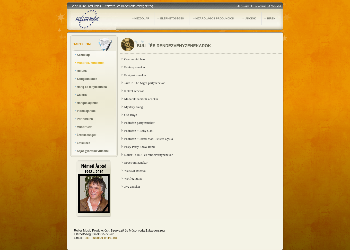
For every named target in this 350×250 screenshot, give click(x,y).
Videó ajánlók (86, 111)
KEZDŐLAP (141, 18)
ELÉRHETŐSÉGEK (172, 18)
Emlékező (83, 143)
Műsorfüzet (84, 127)
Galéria (82, 95)
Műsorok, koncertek (90, 63)
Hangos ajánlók (87, 103)
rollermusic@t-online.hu (100, 238)
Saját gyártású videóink (93, 151)
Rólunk (82, 71)
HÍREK (271, 18)
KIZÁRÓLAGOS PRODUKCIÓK (214, 18)
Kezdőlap (83, 55)
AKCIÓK (250, 18)
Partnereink (85, 119)
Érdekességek (86, 135)
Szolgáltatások (87, 79)
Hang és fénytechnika (92, 87)
